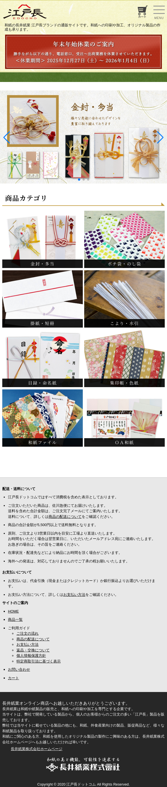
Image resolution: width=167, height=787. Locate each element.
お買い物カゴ (142, 11)
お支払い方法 (74, 594)
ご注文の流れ (27, 633)
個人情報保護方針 (31, 655)
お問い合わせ (19, 669)
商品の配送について (65, 516)
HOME (13, 611)
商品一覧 (15, 619)
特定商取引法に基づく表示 (38, 661)
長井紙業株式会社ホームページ (36, 749)
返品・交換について (33, 650)
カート (13, 678)
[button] (79, 179)
